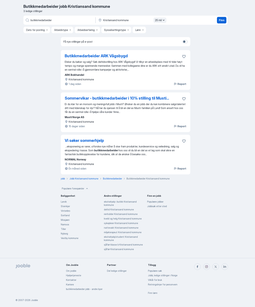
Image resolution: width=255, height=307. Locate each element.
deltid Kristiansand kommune (119, 209)
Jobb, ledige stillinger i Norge (162, 275)
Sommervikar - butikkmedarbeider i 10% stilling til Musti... (117, 98)
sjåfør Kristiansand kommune (119, 249)
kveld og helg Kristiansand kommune (123, 218)
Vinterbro (65, 210)
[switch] (185, 41)
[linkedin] (224, 266)
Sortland (65, 215)
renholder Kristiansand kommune (121, 214)
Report (180, 84)
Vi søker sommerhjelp (84, 140)
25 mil (160, 20)
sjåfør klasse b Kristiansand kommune (123, 244)
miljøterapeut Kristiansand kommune (122, 232)
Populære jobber (155, 201)
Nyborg (64, 233)
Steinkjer (65, 206)
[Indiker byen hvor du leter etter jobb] (132, 20)
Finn (221, 20)
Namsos (65, 224)
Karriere (70, 284)
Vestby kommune (69, 238)
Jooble (34, 300)
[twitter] (215, 266)
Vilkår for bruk (155, 280)
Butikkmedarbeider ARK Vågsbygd (96, 56)
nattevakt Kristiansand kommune (121, 227)
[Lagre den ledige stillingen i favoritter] (184, 56)
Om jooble (71, 270)
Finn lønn (152, 293)
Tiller (63, 229)
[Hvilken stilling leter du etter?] (59, 20)
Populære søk (155, 270)
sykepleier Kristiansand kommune (121, 223)
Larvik (64, 201)
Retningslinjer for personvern (162, 284)
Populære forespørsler (75, 188)
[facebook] (197, 266)
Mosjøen (65, 219)
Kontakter (71, 280)
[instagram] (206, 266)
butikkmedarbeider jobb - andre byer (84, 289)
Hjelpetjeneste (73, 275)
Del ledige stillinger (117, 270)
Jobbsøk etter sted (157, 206)
